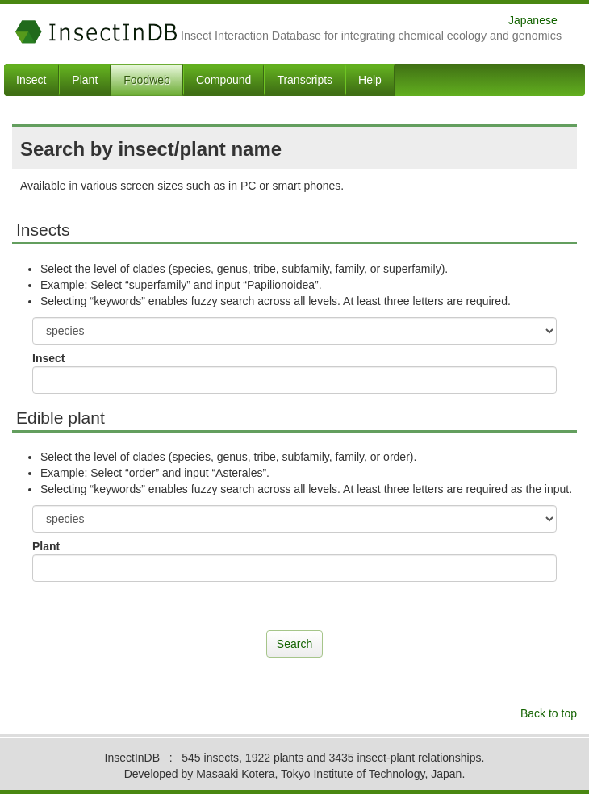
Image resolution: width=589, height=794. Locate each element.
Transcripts (304, 79)
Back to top (548, 713)
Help (370, 79)
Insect (31, 79)
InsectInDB (96, 32)
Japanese (533, 20)
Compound (224, 79)
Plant (85, 79)
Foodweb (146, 79)
